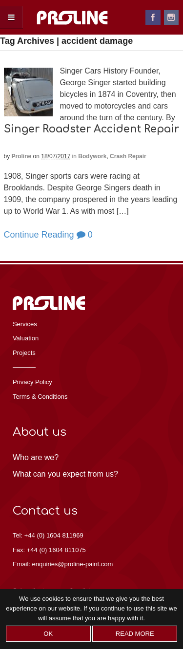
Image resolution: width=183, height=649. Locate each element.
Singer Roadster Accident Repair (91, 129)
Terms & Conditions (40, 396)
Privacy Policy (32, 382)
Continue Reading (39, 235)
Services (25, 324)
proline (22, 156)
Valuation (26, 338)
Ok (48, 633)
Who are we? (36, 457)
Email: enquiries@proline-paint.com (63, 564)
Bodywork (92, 156)
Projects (24, 352)
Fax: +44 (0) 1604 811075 (49, 550)
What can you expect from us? (65, 474)
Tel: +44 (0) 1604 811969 (48, 535)
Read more (135, 633)
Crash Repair (128, 156)
